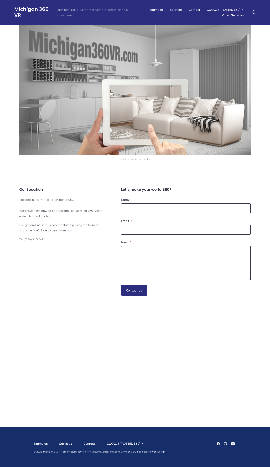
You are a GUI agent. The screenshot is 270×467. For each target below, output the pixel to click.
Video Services (233, 15)
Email (126, 221)
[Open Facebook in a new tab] (218, 443)
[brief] (186, 263)
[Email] (186, 230)
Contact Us (134, 290)
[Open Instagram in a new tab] (225, 443)
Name (125, 199)
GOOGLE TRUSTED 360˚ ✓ (225, 10)
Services (176, 10)
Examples (156, 10)
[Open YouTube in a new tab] (233, 443)
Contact (194, 10)
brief (126, 242)
